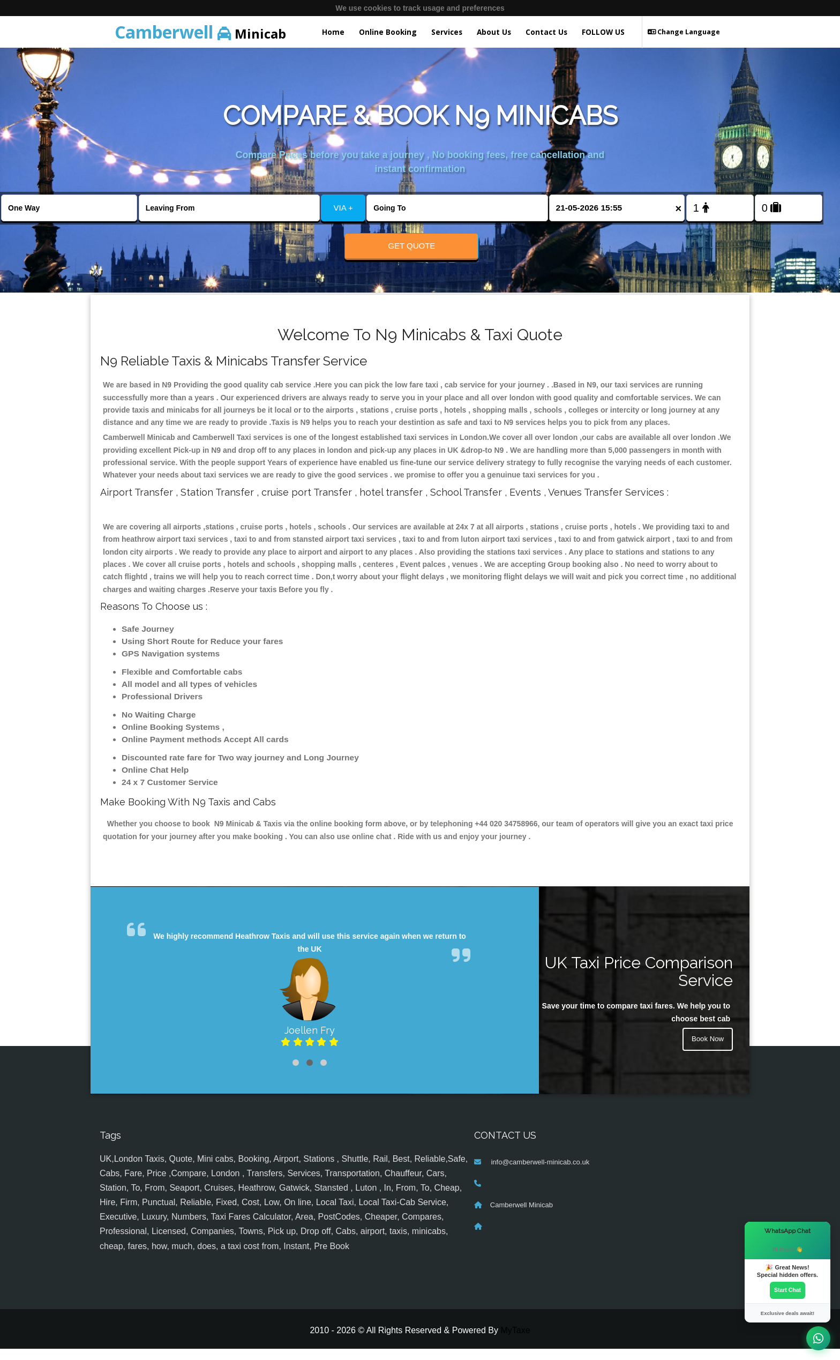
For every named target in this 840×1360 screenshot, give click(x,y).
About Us (494, 32)
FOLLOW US (603, 32)
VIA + (343, 207)
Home (333, 32)
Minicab (200, 31)
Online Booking (388, 32)
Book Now (706, 1051)
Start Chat (787, 1290)
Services (446, 32)
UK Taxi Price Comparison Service (639, 983)
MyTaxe (515, 1341)
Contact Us (546, 32)
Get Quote (411, 245)
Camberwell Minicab (521, 1216)
